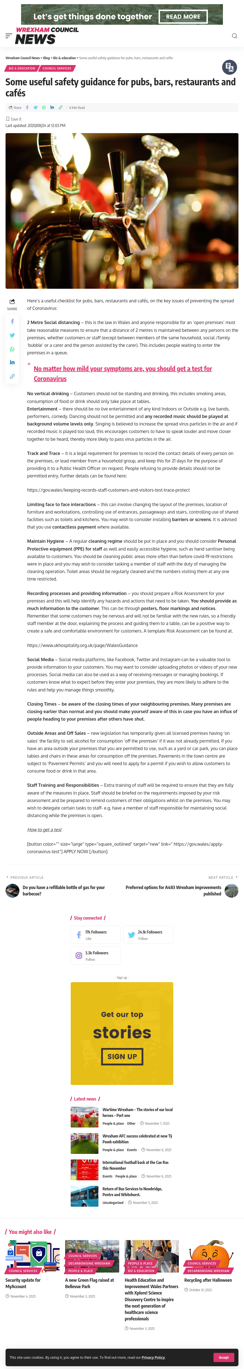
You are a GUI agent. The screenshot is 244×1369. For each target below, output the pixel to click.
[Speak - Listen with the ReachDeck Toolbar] (229, 67)
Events (132, 1160)
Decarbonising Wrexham (89, 1274)
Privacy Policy (153, 1357)
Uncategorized (113, 1213)
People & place (113, 1134)
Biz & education (22, 79)
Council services (57, 79)
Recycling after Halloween (208, 1291)
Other (131, 1134)
